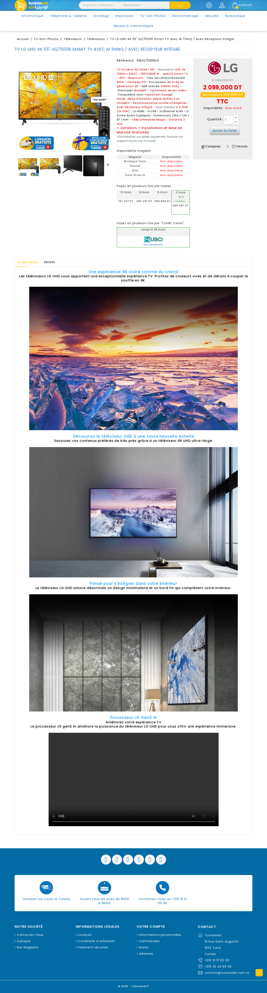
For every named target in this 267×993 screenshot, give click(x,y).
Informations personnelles (160, 935)
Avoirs (144, 947)
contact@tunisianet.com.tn (227, 973)
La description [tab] (30, 262)
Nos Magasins (28, 947)
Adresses (146, 954)
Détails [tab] (55, 262)
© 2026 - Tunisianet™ (133, 986)
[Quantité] (228, 119)
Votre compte (151, 927)
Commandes (149, 941)
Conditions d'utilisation (96, 941)
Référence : (126, 60)
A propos (24, 941)
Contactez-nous (30, 935)
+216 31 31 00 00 (217, 960)
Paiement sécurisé (93, 947)
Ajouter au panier (224, 130)
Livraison (85, 935)
